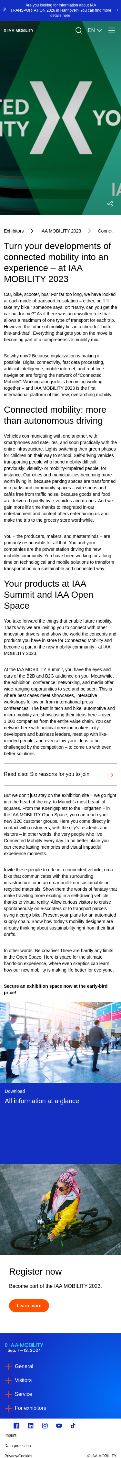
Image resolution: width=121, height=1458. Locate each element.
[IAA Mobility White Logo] (19, 30)
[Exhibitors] (14, 231)
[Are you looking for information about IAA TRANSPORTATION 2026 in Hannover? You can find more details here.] (60, 10)
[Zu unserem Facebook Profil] (16, 1426)
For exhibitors (30, 1408)
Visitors (23, 1380)
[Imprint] (44, 1435)
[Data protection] (44, 1445)
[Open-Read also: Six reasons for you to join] (59, 775)
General (24, 1366)
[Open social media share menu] (110, 204)
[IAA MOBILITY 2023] (60, 231)
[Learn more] (29, 1305)
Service (23, 1394)
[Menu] (112, 30)
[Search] (78, 30)
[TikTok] (73, 1426)
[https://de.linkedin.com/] (31, 1426)
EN (95, 30)
